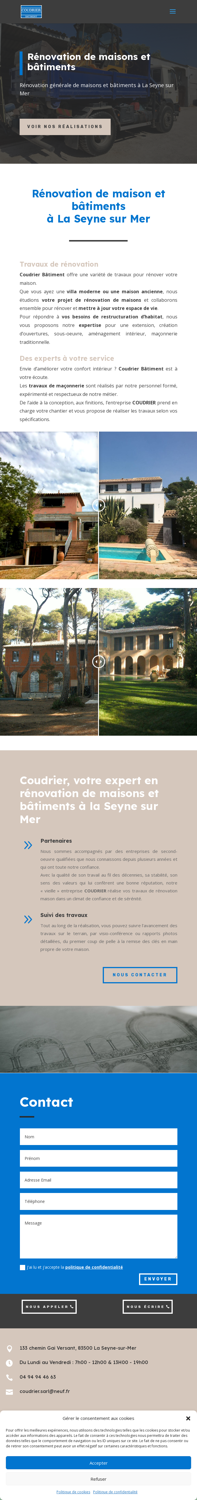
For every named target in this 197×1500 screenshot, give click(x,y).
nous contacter (140, 975)
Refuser (98, 1479)
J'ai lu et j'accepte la (71, 1267)
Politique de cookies (73, 1491)
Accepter (99, 1463)
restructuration (119, 316)
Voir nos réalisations (65, 126)
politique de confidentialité (94, 1267)
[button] (188, 1418)
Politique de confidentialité (115, 1491)
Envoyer (158, 1279)
